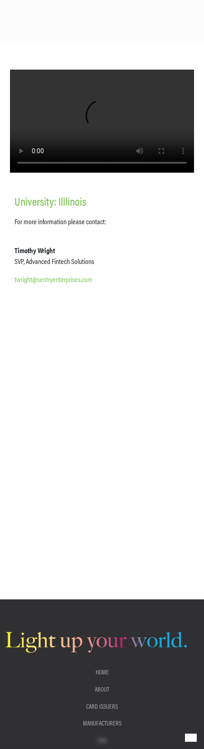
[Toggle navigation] (191, 738)
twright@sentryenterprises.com (53, 279)
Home (102, 671)
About (102, 688)
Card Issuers (102, 706)
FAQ (102, 739)
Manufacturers (102, 722)
